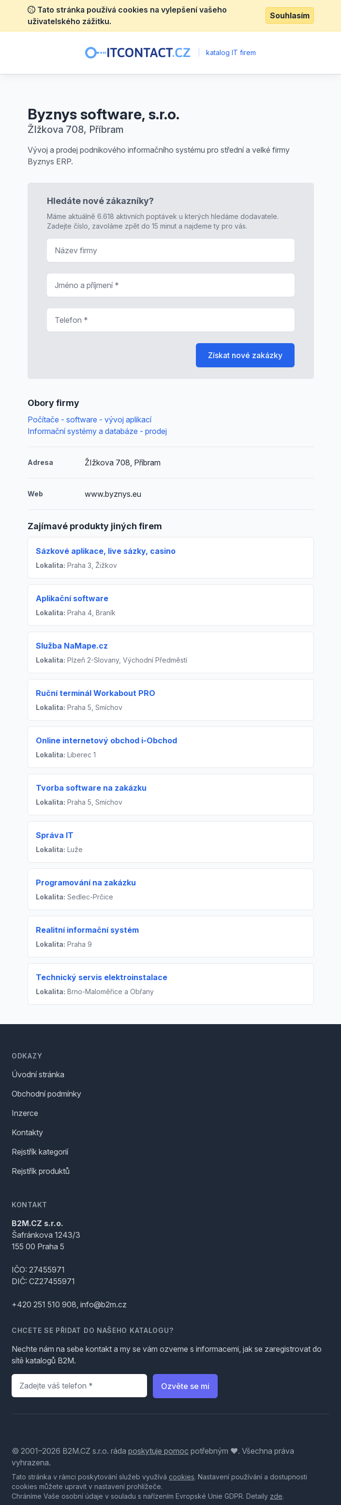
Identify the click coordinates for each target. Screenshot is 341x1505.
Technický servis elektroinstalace (101, 977)
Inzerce (25, 1113)
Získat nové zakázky (245, 355)
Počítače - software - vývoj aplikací (89, 419)
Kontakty (27, 1132)
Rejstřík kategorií (40, 1152)
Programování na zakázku (86, 882)
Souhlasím (290, 15)
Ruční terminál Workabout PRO (95, 693)
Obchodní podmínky (46, 1094)
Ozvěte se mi (185, 1386)
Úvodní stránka (38, 1074)
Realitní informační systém (87, 930)
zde (276, 1496)
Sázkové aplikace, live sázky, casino (106, 551)
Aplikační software (72, 598)
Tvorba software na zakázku (91, 788)
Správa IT (55, 835)
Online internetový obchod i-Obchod (106, 740)
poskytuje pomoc (158, 1451)
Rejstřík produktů (41, 1171)
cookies (181, 1477)
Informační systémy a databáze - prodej (97, 431)
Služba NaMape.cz (72, 646)
